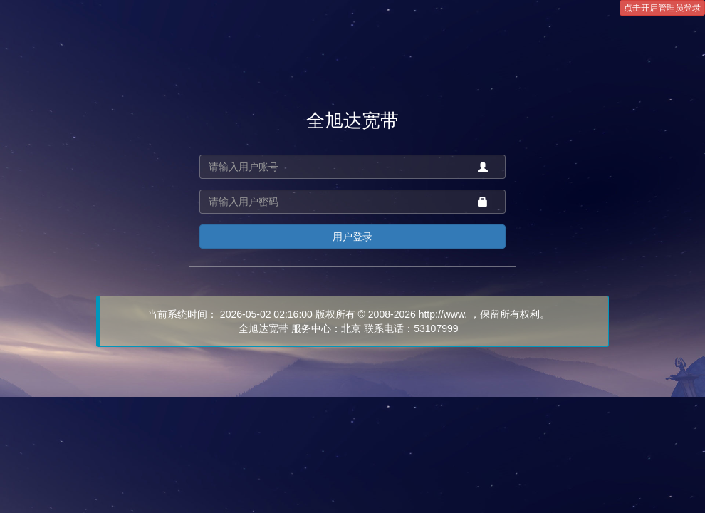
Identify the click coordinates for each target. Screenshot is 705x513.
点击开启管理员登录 (662, 8)
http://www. (443, 314)
